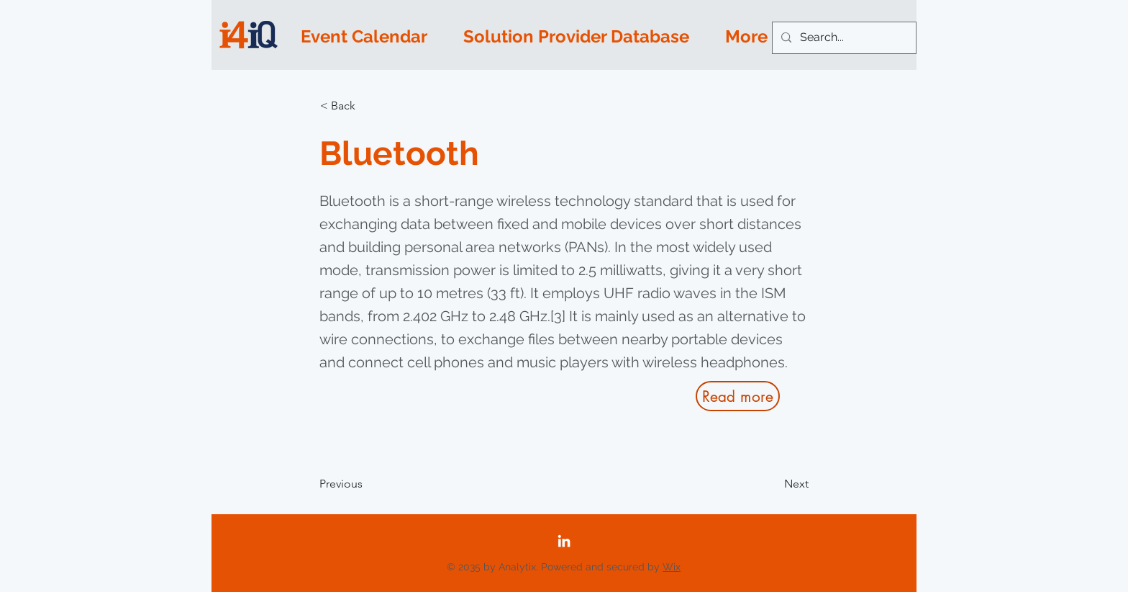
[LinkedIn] (564, 541)
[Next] (773, 484)
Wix (672, 567)
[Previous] (366, 484)
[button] (367, 105)
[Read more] (738, 396)
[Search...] (843, 37)
